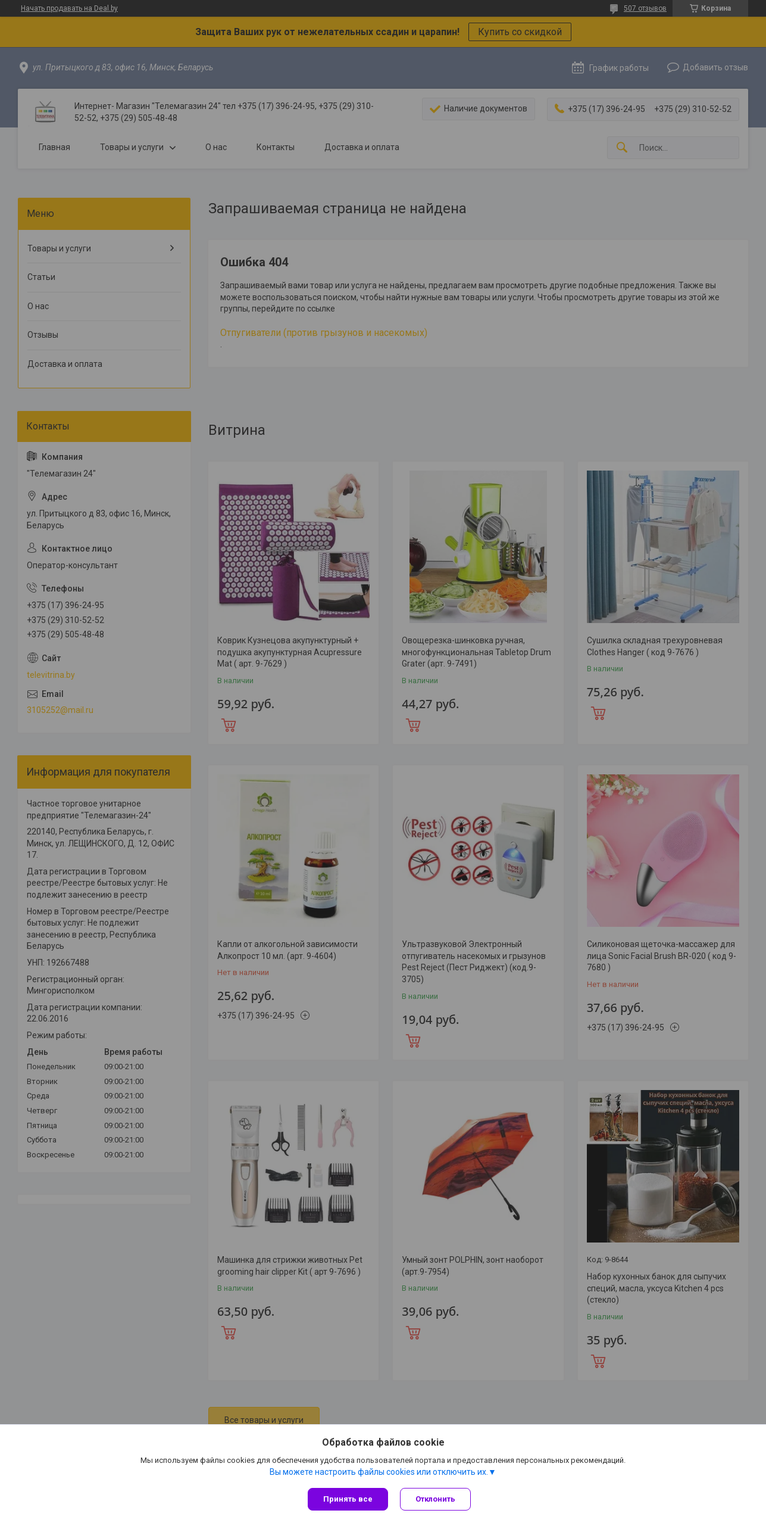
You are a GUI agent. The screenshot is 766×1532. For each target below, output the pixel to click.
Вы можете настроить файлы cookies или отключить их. (379, 1472)
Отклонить (435, 1498)
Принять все (348, 1498)
